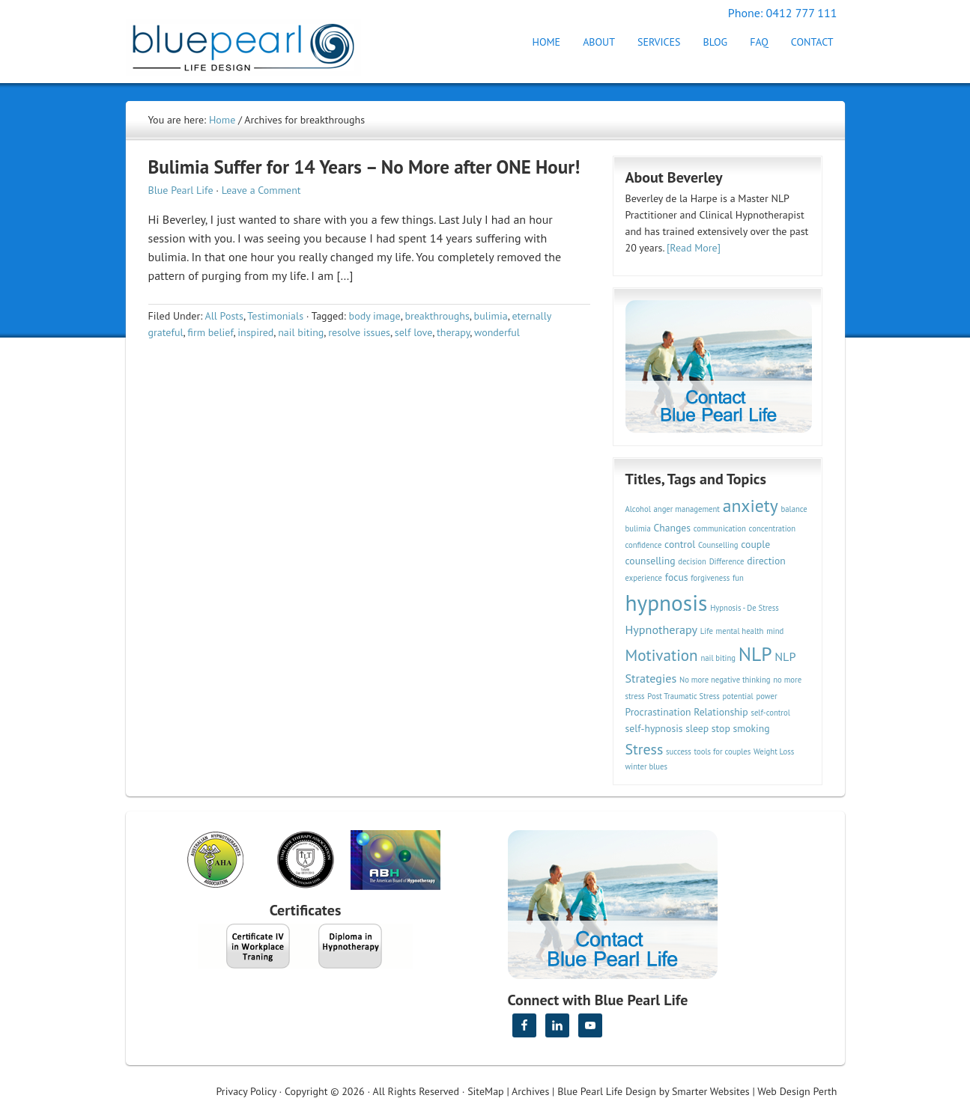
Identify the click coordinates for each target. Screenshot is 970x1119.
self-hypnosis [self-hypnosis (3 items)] (654, 728)
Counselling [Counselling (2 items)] (718, 545)
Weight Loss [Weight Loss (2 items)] (774, 751)
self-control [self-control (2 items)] (770, 712)
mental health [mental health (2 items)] (740, 631)
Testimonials (275, 316)
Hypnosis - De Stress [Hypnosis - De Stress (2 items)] (744, 608)
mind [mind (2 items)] (774, 631)
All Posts (224, 316)
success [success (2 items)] (678, 751)
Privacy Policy (246, 1091)
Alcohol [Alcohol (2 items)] (638, 509)
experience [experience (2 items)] (644, 578)
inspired (255, 332)
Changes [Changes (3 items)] (672, 527)
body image (375, 316)
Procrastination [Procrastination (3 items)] (658, 712)
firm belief (210, 332)
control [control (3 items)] (679, 544)
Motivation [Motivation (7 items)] (661, 654)
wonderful (497, 332)
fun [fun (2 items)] (738, 578)
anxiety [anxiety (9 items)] (750, 505)
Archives (530, 1091)
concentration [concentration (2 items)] (772, 528)
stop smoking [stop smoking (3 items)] (741, 728)
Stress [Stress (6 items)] (644, 749)
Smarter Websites (711, 1091)
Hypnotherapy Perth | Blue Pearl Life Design (257, 43)
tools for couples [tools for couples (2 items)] (722, 751)
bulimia (491, 316)
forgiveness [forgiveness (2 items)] (710, 578)
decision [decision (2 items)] (692, 561)
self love (413, 332)
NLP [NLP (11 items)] (755, 653)
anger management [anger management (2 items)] (687, 509)
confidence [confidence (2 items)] (643, 545)
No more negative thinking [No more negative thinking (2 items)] (725, 679)
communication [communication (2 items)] (720, 528)
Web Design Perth (797, 1091)
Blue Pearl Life (180, 190)
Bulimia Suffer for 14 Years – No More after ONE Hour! (364, 167)
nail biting (301, 332)
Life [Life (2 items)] (706, 631)
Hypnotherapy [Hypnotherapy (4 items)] (661, 629)
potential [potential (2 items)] (738, 696)
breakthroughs (436, 316)
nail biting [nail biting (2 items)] (718, 658)
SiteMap (485, 1091)
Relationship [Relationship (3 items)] (721, 712)
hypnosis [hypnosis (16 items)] (666, 602)
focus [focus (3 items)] (676, 577)
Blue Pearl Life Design (606, 1091)
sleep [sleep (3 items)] (697, 728)
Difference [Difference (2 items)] (727, 561)
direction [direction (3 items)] (766, 560)
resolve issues (359, 332)
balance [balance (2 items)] (794, 509)
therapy (453, 332)
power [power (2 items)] (766, 696)
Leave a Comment (261, 190)
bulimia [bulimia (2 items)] (638, 528)
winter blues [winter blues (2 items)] (646, 766)
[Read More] (694, 247)
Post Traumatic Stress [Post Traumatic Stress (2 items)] (683, 696)
